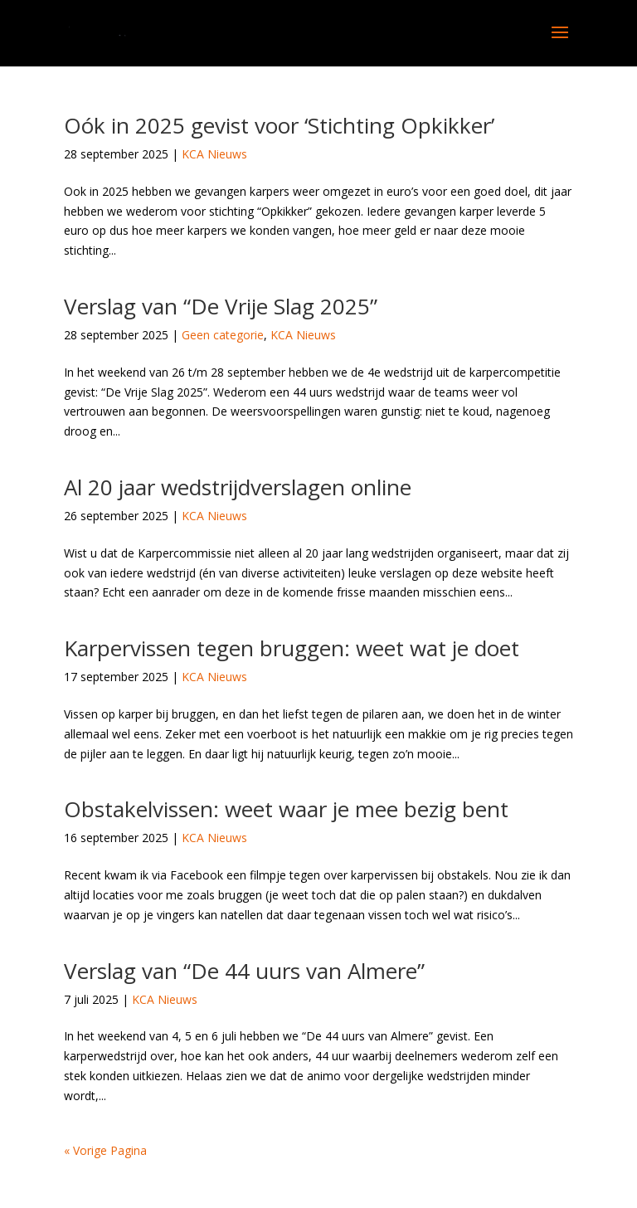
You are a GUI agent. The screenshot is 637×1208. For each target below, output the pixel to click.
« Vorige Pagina (105, 1150)
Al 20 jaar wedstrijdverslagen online (237, 487)
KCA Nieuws (214, 154)
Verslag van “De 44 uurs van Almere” (244, 971)
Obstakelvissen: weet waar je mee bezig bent (286, 809)
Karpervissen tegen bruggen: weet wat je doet (291, 648)
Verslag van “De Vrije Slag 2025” (220, 306)
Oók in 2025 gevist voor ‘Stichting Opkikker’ (279, 125)
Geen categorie (223, 335)
